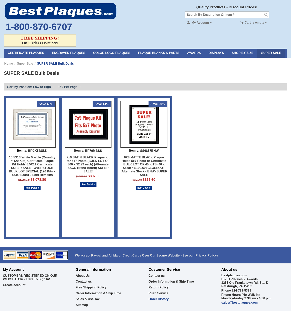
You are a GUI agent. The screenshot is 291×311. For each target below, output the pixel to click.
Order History (159, 299)
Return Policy (159, 287)
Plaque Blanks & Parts (158, 52)
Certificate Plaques (26, 52)
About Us (83, 275)
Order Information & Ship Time (98, 293)
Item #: (22, 150)
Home (8, 63)
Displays (216, 52)
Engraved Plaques (68, 52)
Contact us (84, 281)
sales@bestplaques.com (239, 302)
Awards (194, 52)
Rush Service (158, 293)
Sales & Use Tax (88, 299)
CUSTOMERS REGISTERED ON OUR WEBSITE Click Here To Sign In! (30, 277)
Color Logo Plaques (111, 52)
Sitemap (82, 305)
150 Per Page (69, 87)
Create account (14, 285)
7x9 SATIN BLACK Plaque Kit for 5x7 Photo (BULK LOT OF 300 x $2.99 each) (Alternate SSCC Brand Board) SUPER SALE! (88, 164)
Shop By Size (242, 52)
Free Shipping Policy (91, 287)
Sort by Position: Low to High (30, 87)
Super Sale (271, 52)
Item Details (32, 187)
